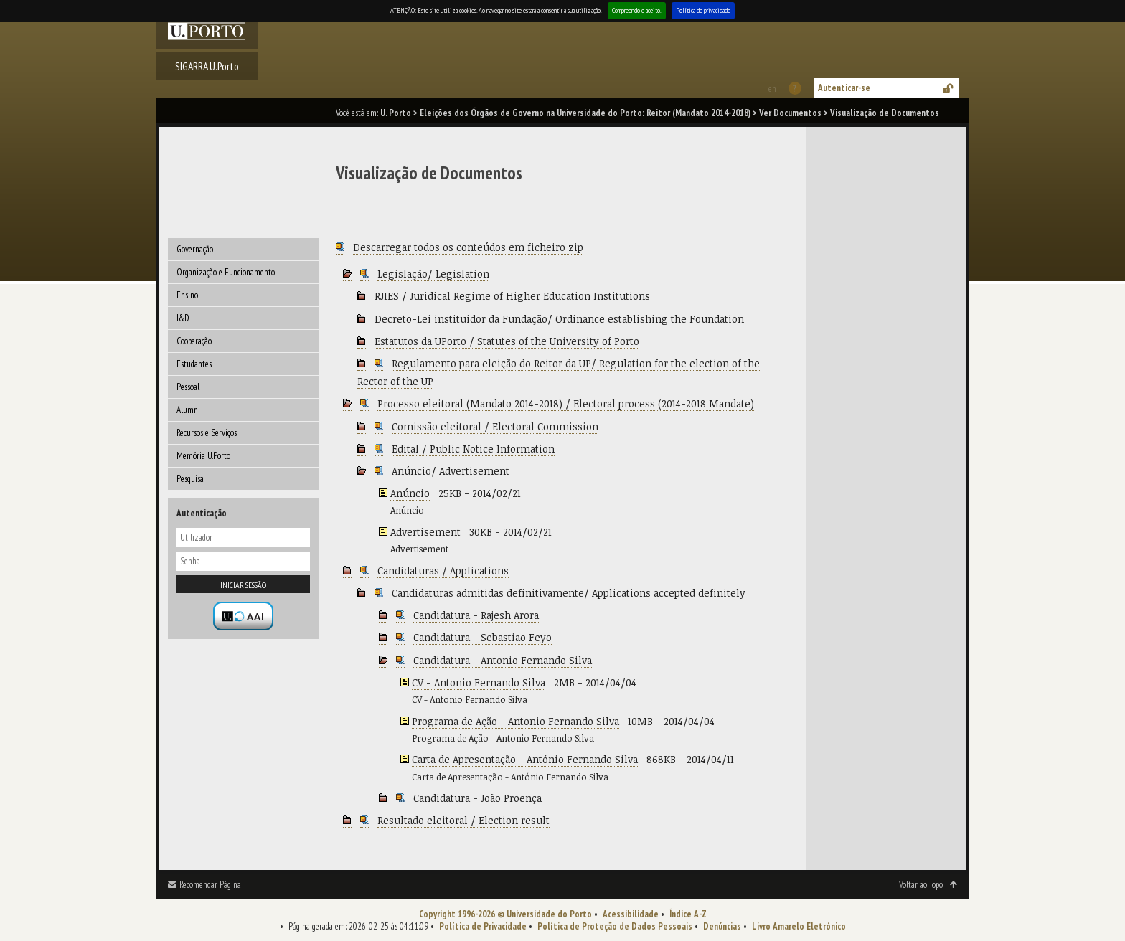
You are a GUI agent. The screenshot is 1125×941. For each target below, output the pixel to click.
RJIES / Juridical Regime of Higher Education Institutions (512, 296)
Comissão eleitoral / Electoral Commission (495, 426)
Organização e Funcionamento (225, 272)
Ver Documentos (790, 113)
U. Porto (395, 113)
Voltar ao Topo (921, 885)
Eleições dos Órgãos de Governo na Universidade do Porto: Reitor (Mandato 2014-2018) (585, 113)
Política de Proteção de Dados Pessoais (614, 926)
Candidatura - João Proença (477, 798)
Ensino (187, 295)
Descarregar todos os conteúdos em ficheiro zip (468, 247)
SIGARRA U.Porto (207, 66)
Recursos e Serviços (206, 433)
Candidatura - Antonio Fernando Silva (502, 660)
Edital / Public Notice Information (473, 448)
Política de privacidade (703, 10)
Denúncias (722, 926)
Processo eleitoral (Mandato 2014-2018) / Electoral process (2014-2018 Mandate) (565, 403)
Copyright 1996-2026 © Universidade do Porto (505, 914)
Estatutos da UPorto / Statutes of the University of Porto (507, 341)
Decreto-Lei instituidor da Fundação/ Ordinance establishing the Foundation (559, 319)
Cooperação (194, 341)
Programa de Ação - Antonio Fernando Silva (515, 721)
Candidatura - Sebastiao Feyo (482, 637)
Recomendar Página (210, 885)
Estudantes (194, 364)
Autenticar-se (844, 88)
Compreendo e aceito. (637, 10)
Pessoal (187, 387)
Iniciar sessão (243, 585)
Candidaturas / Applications (443, 570)
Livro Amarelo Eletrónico (799, 926)
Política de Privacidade (483, 926)
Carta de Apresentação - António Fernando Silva (525, 759)
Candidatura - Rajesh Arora (476, 615)
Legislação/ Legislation (433, 273)
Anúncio (410, 493)
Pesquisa (190, 479)
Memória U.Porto (203, 456)
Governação (194, 249)
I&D (182, 318)
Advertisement (425, 532)
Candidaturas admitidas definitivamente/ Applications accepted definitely (568, 593)
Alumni (188, 410)
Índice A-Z (688, 914)
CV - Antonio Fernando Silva (478, 682)
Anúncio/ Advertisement (450, 471)
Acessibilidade (631, 914)
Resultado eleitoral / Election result (463, 820)
